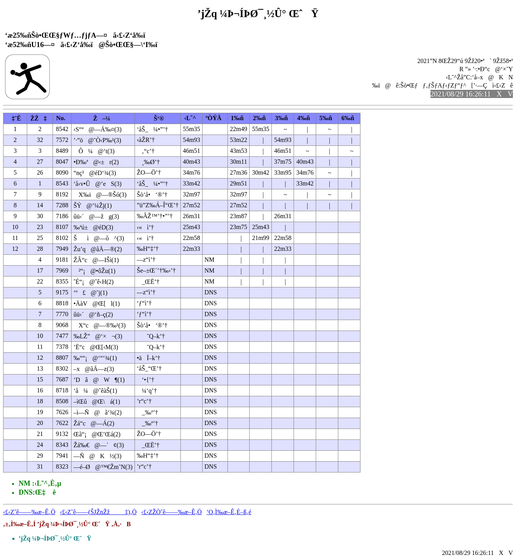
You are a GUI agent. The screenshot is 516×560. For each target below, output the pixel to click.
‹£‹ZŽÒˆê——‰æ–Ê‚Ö (171, 512)
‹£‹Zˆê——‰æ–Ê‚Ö (29, 512)
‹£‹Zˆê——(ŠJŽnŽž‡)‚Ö (98, 512)
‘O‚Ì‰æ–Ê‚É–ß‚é (229, 512)
